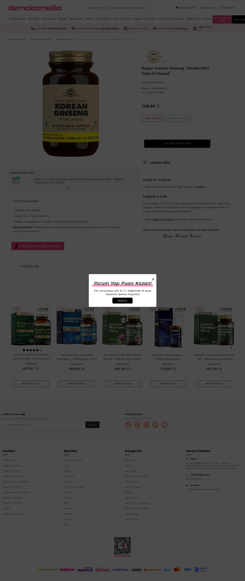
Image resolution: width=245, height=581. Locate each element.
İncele (122, 300)
